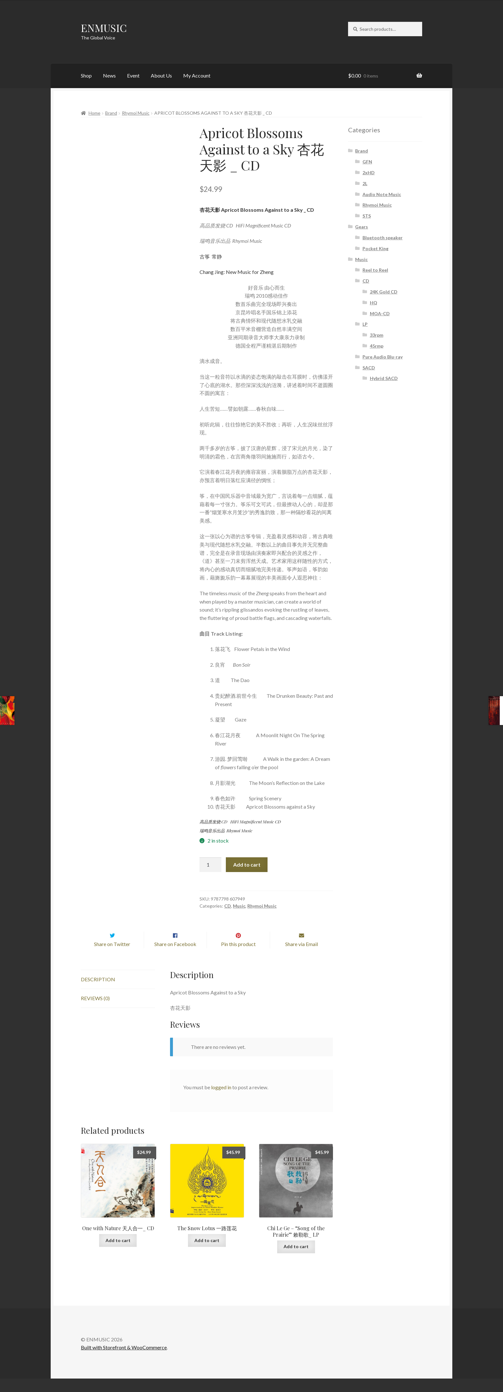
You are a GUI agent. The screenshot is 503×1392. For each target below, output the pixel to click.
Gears (361, 226)
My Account (196, 75)
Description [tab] (98, 993)
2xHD (368, 172)
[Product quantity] (210, 864)
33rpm (376, 335)
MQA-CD (380, 313)
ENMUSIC (104, 28)
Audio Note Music (381, 194)
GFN (367, 161)
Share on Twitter (112, 957)
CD (227, 906)
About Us (161, 75)
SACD (368, 367)
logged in (221, 1101)
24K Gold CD (383, 291)
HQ (373, 302)
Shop (86, 75)
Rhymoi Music (135, 113)
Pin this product (238, 957)
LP (365, 324)
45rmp (376, 346)
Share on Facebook (175, 957)
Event (133, 75)
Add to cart (246, 864)
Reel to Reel (375, 270)
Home (94, 113)
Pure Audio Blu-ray (382, 356)
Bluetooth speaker (382, 237)
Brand (111, 113)
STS (366, 215)
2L (364, 183)
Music (239, 906)
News (109, 75)
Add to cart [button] (118, 1253)
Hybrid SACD (384, 378)
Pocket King (375, 248)
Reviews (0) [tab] (95, 1012)
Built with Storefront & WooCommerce (124, 1361)
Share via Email (301, 957)
